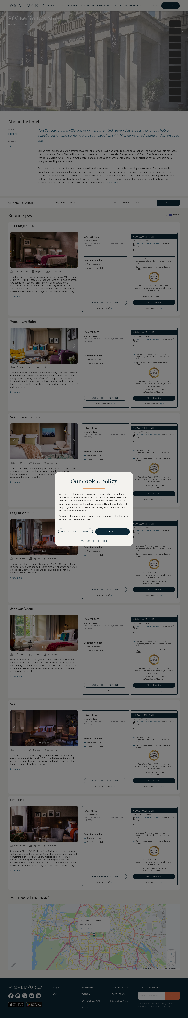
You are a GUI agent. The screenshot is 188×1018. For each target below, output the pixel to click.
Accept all (112, 531)
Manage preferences (94, 541)
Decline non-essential (75, 531)
